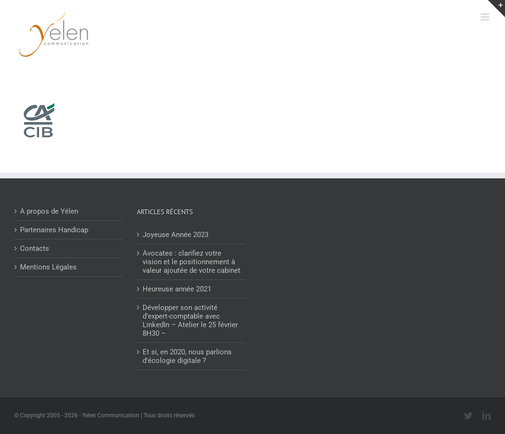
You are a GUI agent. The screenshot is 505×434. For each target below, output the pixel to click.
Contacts (34, 248)
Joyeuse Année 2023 (175, 234)
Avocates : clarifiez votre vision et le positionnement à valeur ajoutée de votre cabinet (191, 262)
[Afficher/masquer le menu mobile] (486, 17)
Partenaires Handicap (54, 230)
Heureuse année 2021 (177, 289)
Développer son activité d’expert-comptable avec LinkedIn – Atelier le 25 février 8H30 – (190, 320)
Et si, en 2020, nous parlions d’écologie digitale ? (187, 356)
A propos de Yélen (49, 211)
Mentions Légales (48, 267)
